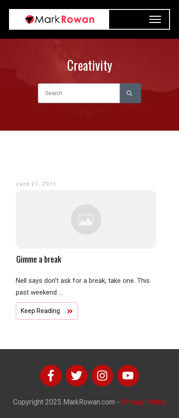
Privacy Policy (143, 402)
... (61, 292)
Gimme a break (38, 259)
